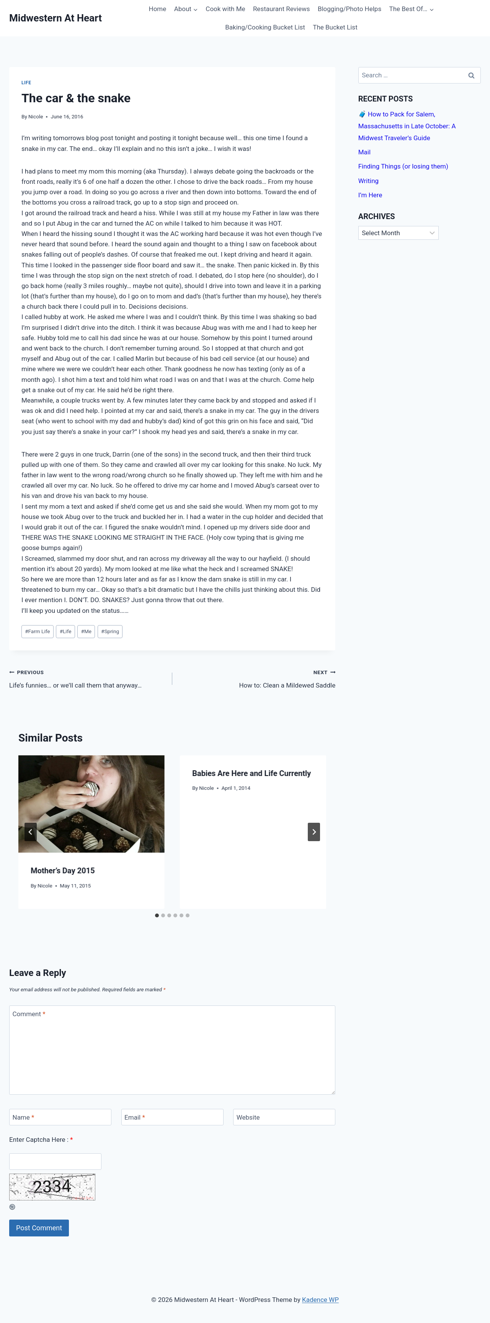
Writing (368, 181)
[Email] (172, 1117)
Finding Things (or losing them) (403, 166)
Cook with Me (225, 9)
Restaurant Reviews (281, 9)
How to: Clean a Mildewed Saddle (257, 678)
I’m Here (370, 195)
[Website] (284, 1117)
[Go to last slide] (30, 832)
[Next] (314, 832)
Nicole (35, 116)
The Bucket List (335, 27)
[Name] (60, 1117)
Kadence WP (320, 1299)
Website (248, 1117)
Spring (110, 631)
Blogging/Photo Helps (349, 9)
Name (23, 1117)
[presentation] (91, 804)
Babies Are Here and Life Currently (251, 773)
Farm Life (37, 631)
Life (26, 82)
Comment (29, 1014)
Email (134, 1117)
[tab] (157, 915)
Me (86, 631)
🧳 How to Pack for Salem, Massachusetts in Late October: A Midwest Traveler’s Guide (407, 125)
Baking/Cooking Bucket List (265, 27)
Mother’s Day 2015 (63, 870)
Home (158, 9)
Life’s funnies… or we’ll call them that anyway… (87, 678)
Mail (364, 152)
